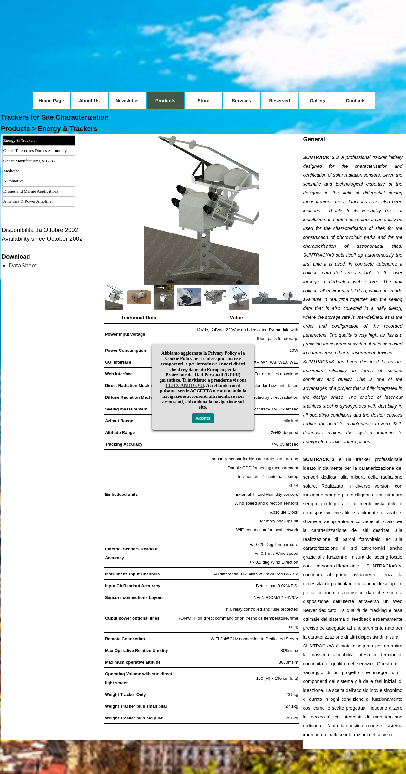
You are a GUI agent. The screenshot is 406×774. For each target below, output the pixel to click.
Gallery (318, 100)
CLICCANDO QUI (185, 385)
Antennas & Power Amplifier (28, 201)
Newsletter (127, 100)
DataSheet (23, 265)
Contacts (356, 100)
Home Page (51, 100)
